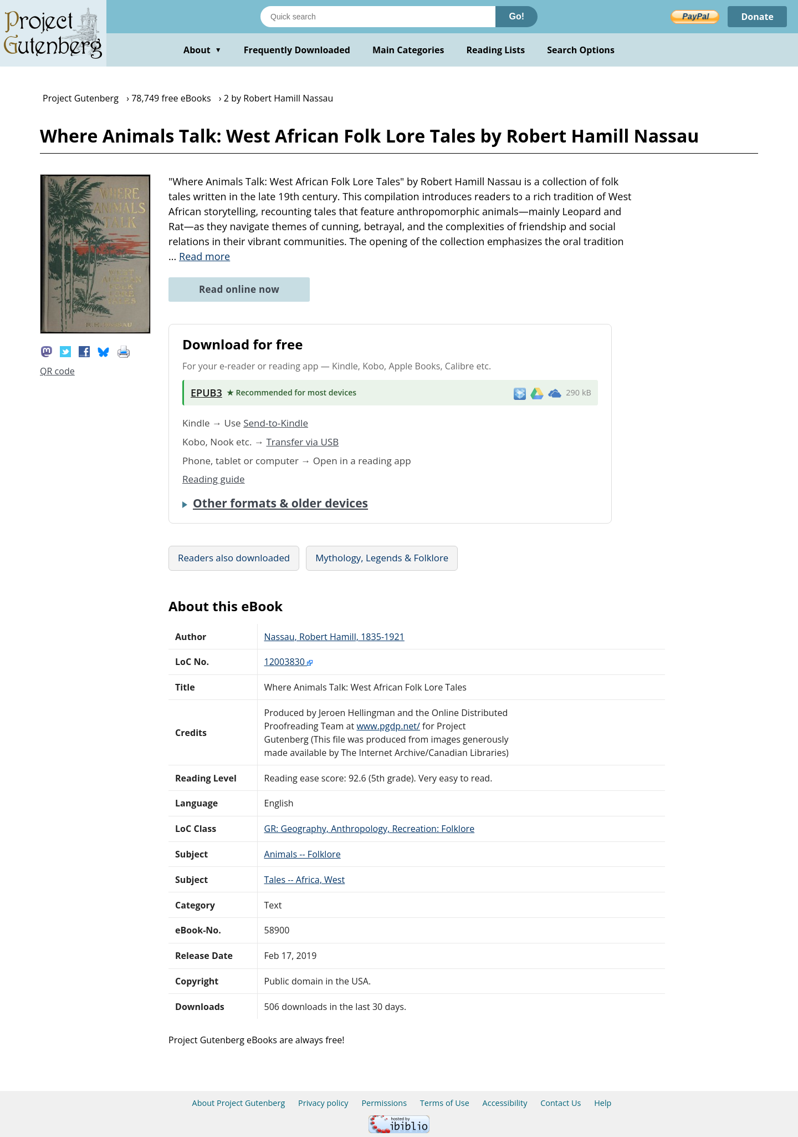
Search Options (581, 50)
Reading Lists (496, 50)
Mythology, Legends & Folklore (381, 557)
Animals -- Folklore (302, 854)
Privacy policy (323, 1103)
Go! (516, 16)
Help (602, 1103)
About (202, 50)
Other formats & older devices (280, 503)
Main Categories (408, 50)
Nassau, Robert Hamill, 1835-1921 (334, 637)
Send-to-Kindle (275, 423)
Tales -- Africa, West (304, 880)
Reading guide (213, 479)
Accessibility (505, 1103)
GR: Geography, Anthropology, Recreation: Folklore (369, 829)
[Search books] (377, 16)
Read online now (239, 289)
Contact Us (560, 1103)
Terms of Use (444, 1103)
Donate (757, 17)
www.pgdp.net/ (388, 726)
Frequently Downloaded (297, 50)
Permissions (384, 1103)
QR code (57, 371)
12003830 (288, 662)
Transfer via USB (302, 441)
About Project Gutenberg (238, 1103)
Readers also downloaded (234, 557)
